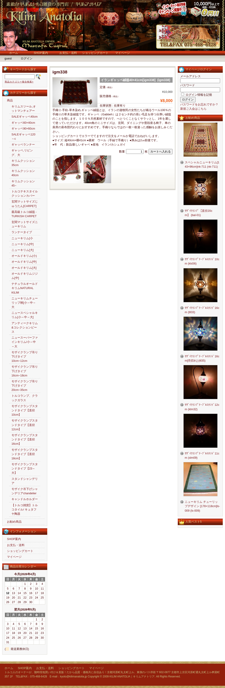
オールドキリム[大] (23, 267)
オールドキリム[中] (23, 261)
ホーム (13, 53)
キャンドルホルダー (24, 499)
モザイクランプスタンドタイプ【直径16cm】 (24, 439)
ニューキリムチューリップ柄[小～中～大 (24, 303)
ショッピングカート (95, 53)
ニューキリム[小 (22, 238)
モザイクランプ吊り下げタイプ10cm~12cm (24, 356)
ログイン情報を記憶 (196, 94)
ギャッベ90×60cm (23, 128)
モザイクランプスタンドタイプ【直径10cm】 (24, 410)
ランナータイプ (21, 232)
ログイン (26, 58)
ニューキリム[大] (22, 250)
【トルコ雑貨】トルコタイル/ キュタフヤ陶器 (24, 509)
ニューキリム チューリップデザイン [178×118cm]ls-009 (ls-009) (202, 506)
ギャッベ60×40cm (23, 122)
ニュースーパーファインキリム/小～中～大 (24, 342)
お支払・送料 (68, 53)
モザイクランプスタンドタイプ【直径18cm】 (24, 454)
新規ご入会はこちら (193, 108)
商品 (10, 100)
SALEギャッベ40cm (24, 116)
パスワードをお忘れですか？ (199, 104)
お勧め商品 (14, 521)
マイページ (122, 53)
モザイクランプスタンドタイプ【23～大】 (24, 468)
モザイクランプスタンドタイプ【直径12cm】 (24, 425)
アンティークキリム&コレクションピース (24, 327)
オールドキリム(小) (24, 255)
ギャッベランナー (23, 144)
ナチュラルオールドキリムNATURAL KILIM (24, 288)
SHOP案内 (41, 53)
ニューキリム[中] (22, 244)
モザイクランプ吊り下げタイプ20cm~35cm (24, 386)
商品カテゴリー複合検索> (19, 81)
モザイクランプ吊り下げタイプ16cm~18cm (24, 371)
